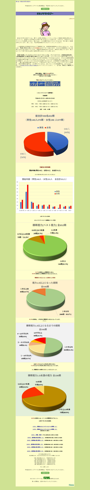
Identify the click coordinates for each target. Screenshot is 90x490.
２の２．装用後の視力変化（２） (35, 440)
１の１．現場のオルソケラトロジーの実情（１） (45, 426)
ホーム (17, 1)
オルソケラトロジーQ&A (29, 65)
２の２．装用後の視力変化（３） (34, 444)
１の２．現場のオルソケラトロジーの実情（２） (45, 429)
